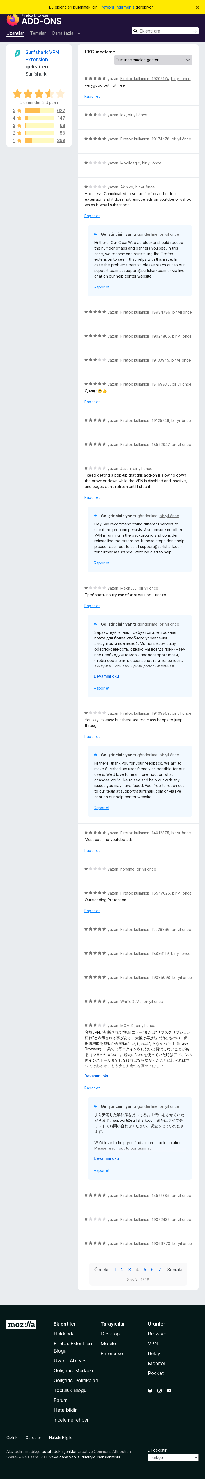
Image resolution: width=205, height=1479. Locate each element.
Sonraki (174, 1269)
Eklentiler (65, 1324)
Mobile (108, 1343)
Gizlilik (12, 1437)
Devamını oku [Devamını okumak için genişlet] (106, 676)
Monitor (156, 1363)
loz (123, 115)
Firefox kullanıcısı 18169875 (145, 384)
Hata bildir (65, 1410)
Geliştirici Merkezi (73, 1370)
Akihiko (126, 187)
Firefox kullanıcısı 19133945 (144, 360)
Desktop (110, 1333)
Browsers (158, 1333)
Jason (125, 468)
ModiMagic (130, 163)
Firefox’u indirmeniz (116, 7)
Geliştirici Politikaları (76, 1380)
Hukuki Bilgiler (61, 1437)
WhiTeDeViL (130, 1001)
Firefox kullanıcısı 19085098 (145, 977)
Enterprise (112, 1353)
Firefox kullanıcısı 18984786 (145, 312)
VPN (153, 1343)
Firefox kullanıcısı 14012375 (144, 833)
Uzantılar (15, 33)
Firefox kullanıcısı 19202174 (144, 78)
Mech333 (128, 588)
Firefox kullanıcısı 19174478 (144, 139)
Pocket (156, 1373)
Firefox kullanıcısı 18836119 (144, 953)
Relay (154, 1353)
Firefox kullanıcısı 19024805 (145, 336)
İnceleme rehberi (72, 1420)
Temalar (38, 33)
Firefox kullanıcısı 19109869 (145, 713)
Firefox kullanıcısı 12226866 (144, 929)
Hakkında (64, 1333)
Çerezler (33, 1437)
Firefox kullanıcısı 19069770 (145, 1243)
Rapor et (92, 96)
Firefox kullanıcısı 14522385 (144, 1195)
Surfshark (36, 74)
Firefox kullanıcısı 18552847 (144, 444)
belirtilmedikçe (28, 1451)
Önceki (101, 1269)
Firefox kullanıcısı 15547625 (145, 893)
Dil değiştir (157, 1450)
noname (127, 869)
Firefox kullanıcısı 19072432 (144, 1219)
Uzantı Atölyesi (71, 1360)
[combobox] (165, 30)
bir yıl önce (181, 78)
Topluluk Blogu (70, 1390)
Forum (61, 1400)
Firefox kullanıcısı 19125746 (144, 420)
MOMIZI (127, 1025)
